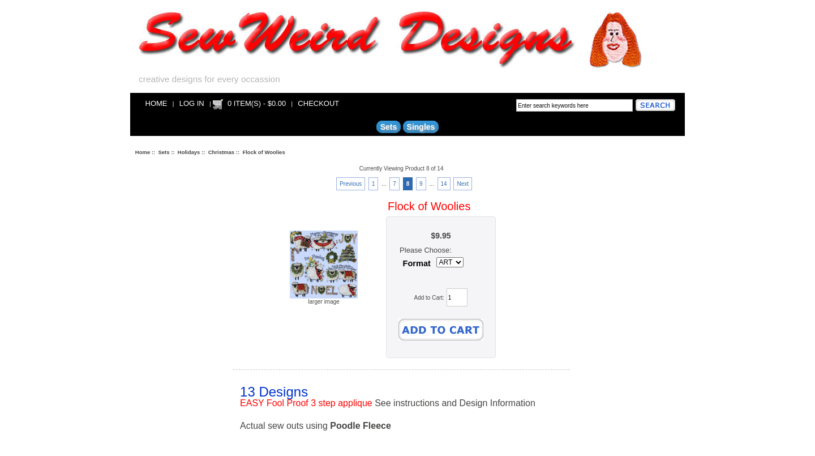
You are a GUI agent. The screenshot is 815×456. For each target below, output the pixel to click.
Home (156, 103)
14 (444, 184)
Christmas (221, 152)
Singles (421, 126)
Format (417, 263)
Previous (351, 184)
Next (463, 184)
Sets (163, 152)
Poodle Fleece (360, 426)
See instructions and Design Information (455, 403)
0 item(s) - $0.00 (257, 103)
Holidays (189, 152)
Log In (191, 103)
